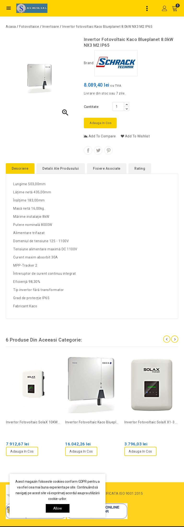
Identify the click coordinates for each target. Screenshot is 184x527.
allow (57, 508)
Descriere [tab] (20, 168)
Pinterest (108, 150)
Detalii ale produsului (60, 168)
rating (139, 168)
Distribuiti (88, 150)
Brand (111, 63)
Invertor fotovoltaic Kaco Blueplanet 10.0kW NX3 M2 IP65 (92, 422)
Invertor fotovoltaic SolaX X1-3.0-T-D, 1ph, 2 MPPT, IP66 (151, 422)
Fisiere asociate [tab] (107, 168)
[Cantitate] (118, 106)
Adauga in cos (100, 123)
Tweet (98, 150)
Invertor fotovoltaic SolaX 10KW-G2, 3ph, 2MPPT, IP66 (33, 422)
